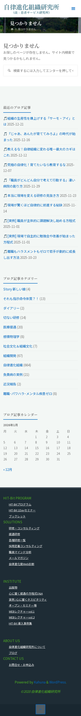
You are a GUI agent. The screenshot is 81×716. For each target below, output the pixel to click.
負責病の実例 (13, 374)
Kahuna (39, 682)
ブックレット (17, 516)
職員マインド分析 (20, 552)
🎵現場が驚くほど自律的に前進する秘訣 (32, 204)
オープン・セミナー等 (23, 605)
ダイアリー (11, 308)
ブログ (13, 653)
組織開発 (9, 355)
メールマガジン (19, 558)
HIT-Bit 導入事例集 (20, 623)
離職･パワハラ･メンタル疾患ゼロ (27, 393)
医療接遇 (9, 327)
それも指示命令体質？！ (21, 298)
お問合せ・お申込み (21, 665)
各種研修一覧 (17, 540)
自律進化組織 (13, 364)
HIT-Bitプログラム (20, 504)
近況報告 (9, 384)
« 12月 (7, 469)
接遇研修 (14, 534)
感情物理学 (11, 336)
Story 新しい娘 (14, 289)
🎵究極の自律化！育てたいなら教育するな (34, 164)
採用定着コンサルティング (25, 546)
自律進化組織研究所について (27, 647)
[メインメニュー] (73, 8)
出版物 (13, 587)
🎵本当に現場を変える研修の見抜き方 (31, 195)
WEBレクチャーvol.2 (22, 617)
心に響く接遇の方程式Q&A (26, 593)
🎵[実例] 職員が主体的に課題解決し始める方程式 (39, 220)
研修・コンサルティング (24, 528)
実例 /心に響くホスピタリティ (28, 599)
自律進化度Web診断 (21, 564)
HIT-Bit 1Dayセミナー (22, 510)
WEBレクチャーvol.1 (22, 611)
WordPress (57, 682)
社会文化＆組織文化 (17, 346)
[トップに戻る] (41, 709)
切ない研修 (11, 317)
